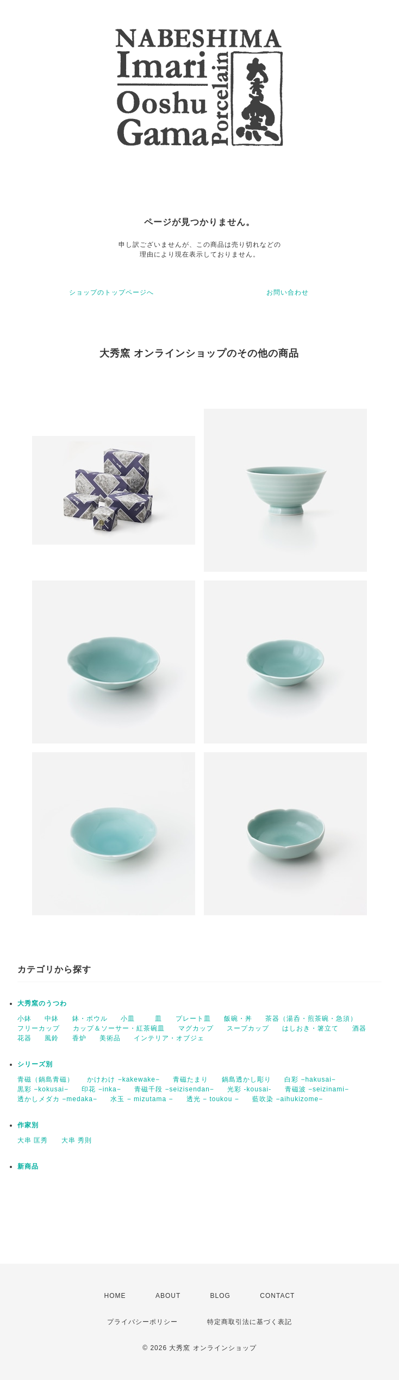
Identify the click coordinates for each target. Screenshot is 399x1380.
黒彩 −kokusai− (42, 1089)
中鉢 (52, 1018)
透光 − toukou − (212, 1099)
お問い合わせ (287, 292)
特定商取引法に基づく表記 (249, 1322)
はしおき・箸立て (310, 1028)
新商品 (28, 1166)
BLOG (220, 1296)
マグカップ (196, 1028)
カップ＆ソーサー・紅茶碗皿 (119, 1028)
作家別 (28, 1125)
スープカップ (248, 1028)
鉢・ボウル (90, 1018)
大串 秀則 (76, 1140)
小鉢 (24, 1018)
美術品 (110, 1038)
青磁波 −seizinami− (317, 1089)
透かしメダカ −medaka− (57, 1099)
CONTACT (277, 1296)
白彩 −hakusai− (310, 1079)
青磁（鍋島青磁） (45, 1079)
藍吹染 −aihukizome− (287, 1099)
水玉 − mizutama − (141, 1099)
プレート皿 (193, 1018)
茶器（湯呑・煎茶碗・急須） (311, 1018)
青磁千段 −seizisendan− (174, 1089)
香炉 (79, 1038)
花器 (24, 1038)
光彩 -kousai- (249, 1089)
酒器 (359, 1028)
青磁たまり (190, 1079)
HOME (115, 1296)
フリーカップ (38, 1028)
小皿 (131, 1018)
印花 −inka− (101, 1089)
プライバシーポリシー (142, 1322)
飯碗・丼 (238, 1018)
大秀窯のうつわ (42, 1003)
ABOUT (167, 1296)
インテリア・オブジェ (169, 1038)
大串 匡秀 (32, 1140)
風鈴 (52, 1038)
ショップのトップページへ (111, 292)
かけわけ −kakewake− (123, 1079)
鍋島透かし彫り (246, 1079)
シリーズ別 (35, 1064)
